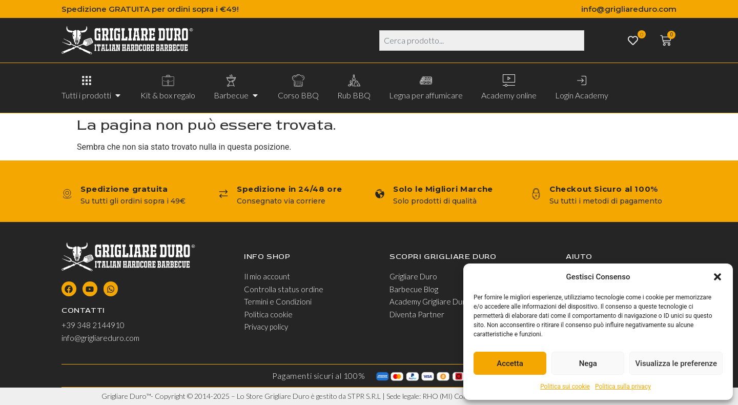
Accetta (510, 363)
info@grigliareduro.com (628, 9)
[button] (717, 277)
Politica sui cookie (565, 386)
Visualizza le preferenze (676, 363)
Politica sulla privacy (623, 386)
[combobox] (481, 40)
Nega (588, 363)
